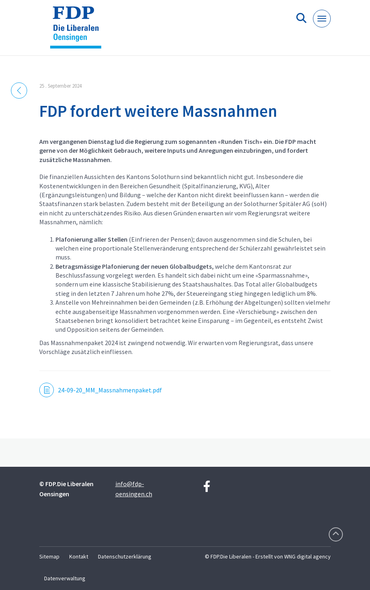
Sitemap (49, 556)
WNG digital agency (307, 556)
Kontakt (78, 556)
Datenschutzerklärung (124, 556)
